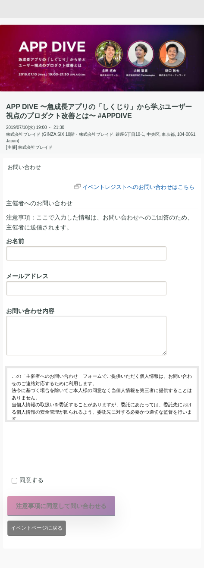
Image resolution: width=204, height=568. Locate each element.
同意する (28, 480)
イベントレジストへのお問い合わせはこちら (138, 187)
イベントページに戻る (37, 528)
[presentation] (70, 447)
